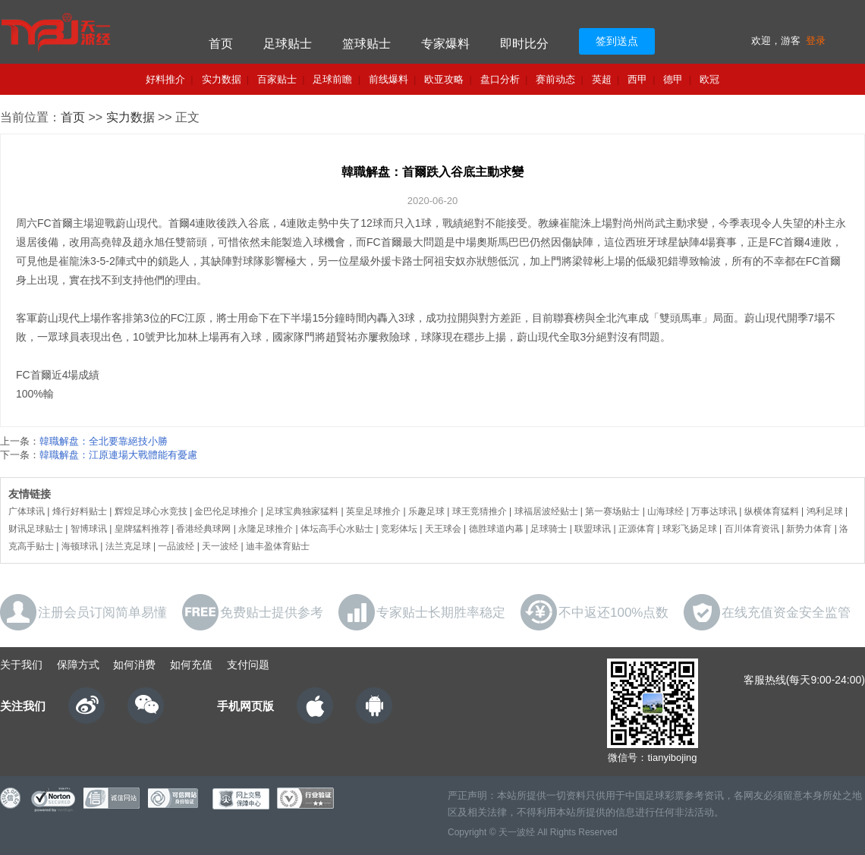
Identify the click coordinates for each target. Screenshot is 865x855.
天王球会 (443, 528)
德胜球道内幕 (496, 528)
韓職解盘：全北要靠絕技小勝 (103, 441)
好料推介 (165, 79)
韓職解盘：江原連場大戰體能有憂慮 (118, 455)
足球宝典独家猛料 (302, 511)
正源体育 (636, 528)
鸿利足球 (825, 511)
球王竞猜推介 (479, 511)
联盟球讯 (592, 528)
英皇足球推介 (373, 511)
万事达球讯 (714, 511)
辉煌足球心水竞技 (151, 511)
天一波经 (220, 546)
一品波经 (176, 546)
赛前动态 (555, 79)
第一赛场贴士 (612, 511)
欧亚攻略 (444, 79)
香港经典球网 (203, 528)
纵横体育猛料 (771, 511)
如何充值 (191, 665)
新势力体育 (809, 528)
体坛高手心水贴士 (336, 528)
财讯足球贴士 (35, 528)
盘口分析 (500, 79)
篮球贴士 (366, 43)
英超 (602, 79)
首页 (221, 43)
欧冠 (709, 79)
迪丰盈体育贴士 (278, 546)
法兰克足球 (128, 546)
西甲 (637, 79)
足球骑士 (548, 528)
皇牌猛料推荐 (142, 528)
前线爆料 (388, 79)
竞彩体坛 (399, 528)
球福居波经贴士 (546, 511)
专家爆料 (445, 43)
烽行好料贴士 (79, 511)
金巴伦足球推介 (226, 511)
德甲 (673, 79)
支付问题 (248, 665)
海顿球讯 (79, 546)
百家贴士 (277, 79)
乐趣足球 (426, 511)
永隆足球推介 (265, 528)
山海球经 (665, 511)
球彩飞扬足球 (689, 528)
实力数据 (221, 79)
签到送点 (617, 41)
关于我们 (21, 665)
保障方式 (78, 665)
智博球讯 (89, 528)
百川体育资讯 (752, 528)
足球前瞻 (332, 79)
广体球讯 (26, 511)
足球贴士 (287, 43)
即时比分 (524, 43)
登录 (816, 40)
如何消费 (134, 665)
